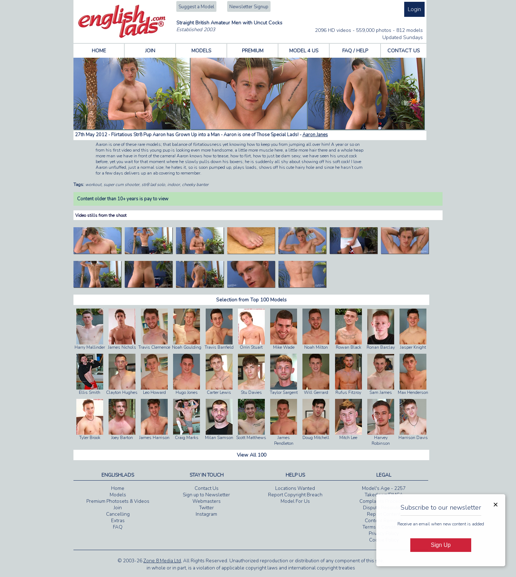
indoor (173, 184)
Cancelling (118, 514)
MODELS (201, 50)
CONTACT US (403, 50)
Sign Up (440, 545)
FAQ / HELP (355, 50)
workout (93, 184)
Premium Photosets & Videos (117, 501)
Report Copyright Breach (295, 495)
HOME (99, 50)
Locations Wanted (295, 488)
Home (117, 488)
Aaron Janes (315, 135)
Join (118, 508)
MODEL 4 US (304, 50)
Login (414, 9)
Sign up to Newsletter (206, 495)
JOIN (150, 50)
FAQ (118, 527)
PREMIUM (252, 50)
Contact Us (207, 488)
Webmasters (206, 501)
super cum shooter (121, 184)
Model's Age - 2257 (384, 488)
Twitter (206, 508)
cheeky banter (195, 184)
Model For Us (295, 501)
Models (118, 495)
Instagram (206, 514)
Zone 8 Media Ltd (162, 561)
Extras (118, 521)
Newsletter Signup (248, 7)
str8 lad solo (153, 184)
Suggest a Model (196, 7)
